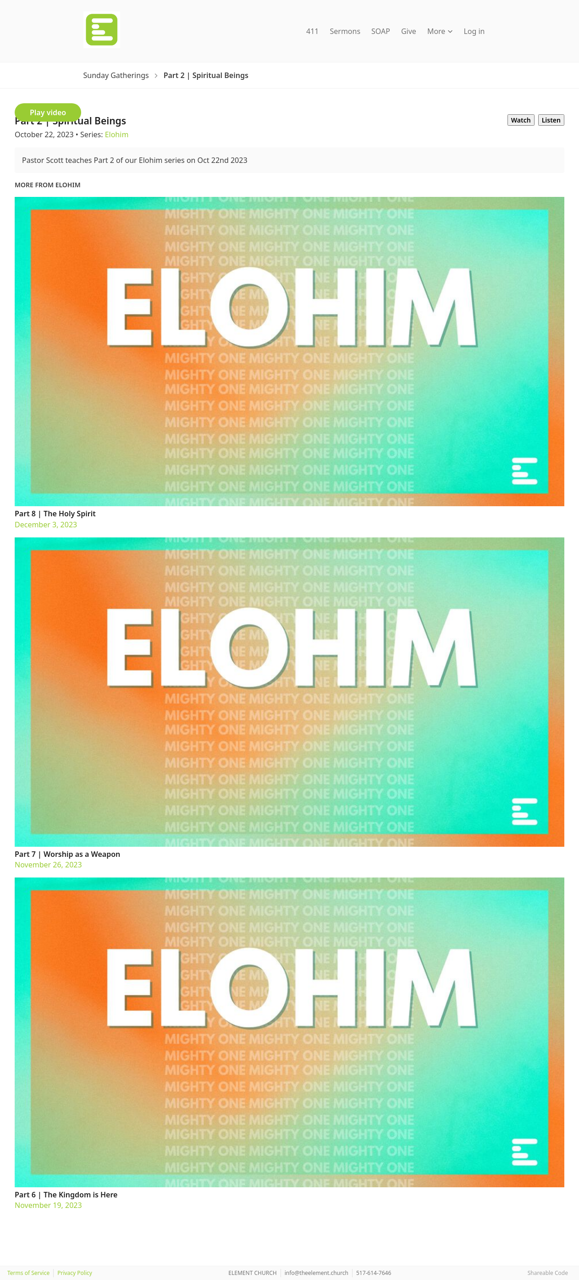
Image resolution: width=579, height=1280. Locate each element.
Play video (48, 112)
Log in (474, 31)
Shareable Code (548, 1273)
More (440, 31)
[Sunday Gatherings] (116, 75)
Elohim (117, 134)
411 (312, 31)
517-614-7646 (373, 1273)
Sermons (345, 31)
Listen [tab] (551, 120)
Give (408, 31)
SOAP (380, 31)
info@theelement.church (316, 1273)
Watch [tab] (521, 120)
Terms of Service (28, 1273)
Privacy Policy (74, 1273)
